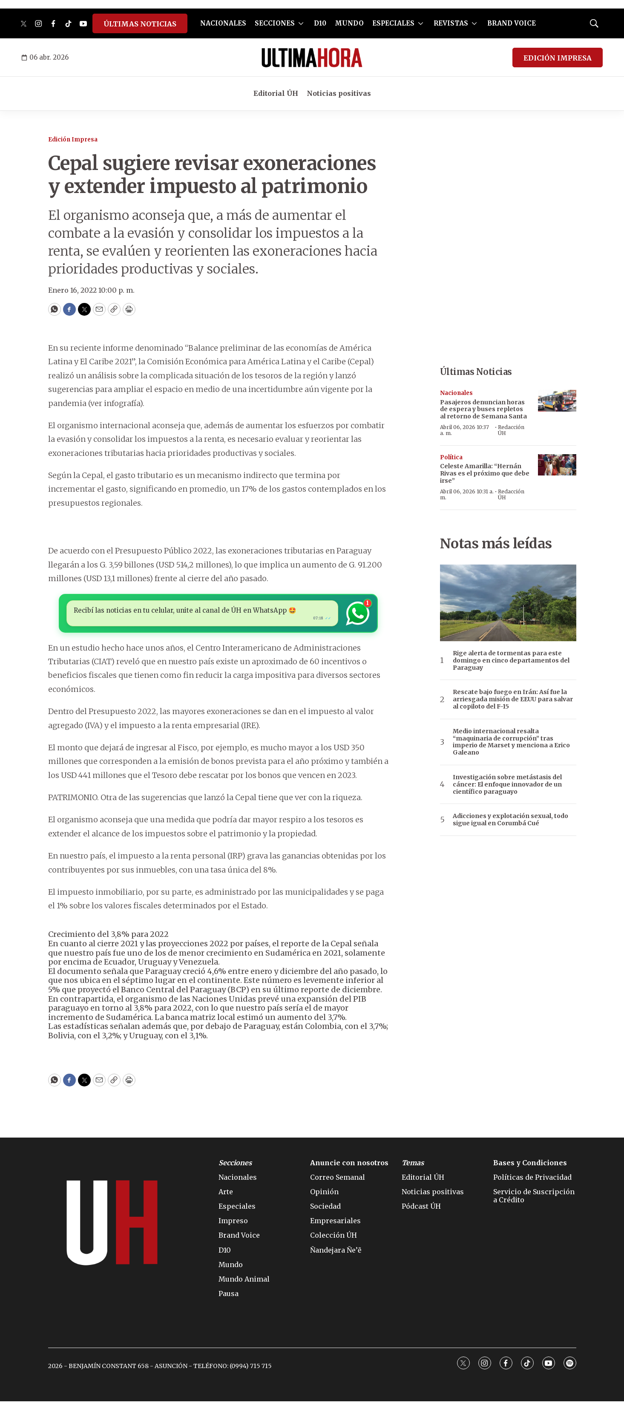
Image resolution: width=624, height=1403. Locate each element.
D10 (320, 23)
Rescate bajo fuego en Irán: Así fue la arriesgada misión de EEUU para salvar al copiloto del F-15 (513, 699)
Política (451, 457)
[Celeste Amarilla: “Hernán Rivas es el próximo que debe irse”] (557, 465)
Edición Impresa (73, 139)
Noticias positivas (339, 93)
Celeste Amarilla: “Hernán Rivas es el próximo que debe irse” (484, 473)
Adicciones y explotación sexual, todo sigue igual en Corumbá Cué (510, 819)
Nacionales (456, 393)
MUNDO (349, 23)
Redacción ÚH (511, 430)
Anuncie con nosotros (349, 1165)
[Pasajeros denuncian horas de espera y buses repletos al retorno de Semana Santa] (557, 401)
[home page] (312, 57)
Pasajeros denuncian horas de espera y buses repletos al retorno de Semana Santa (483, 409)
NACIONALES (223, 23)
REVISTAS (451, 23)
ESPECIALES (393, 23)
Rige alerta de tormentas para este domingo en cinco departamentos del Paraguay (511, 660)
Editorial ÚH (275, 93)
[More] (301, 23)
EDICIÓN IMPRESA (557, 58)
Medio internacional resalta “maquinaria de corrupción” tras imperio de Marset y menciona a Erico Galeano (511, 742)
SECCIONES (275, 23)
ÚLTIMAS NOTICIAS (140, 24)
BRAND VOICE (511, 23)
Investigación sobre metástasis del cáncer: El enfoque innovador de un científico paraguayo (507, 784)
